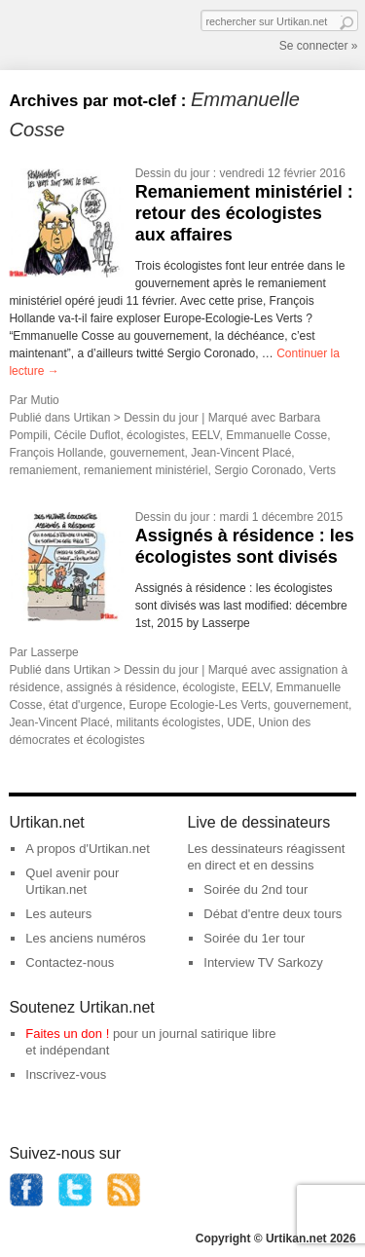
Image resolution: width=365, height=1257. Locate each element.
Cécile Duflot (87, 435)
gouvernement (147, 453)
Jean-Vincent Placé (241, 453)
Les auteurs (58, 913)
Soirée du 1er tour (254, 938)
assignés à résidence (121, 687)
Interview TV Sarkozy (263, 962)
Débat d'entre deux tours (272, 913)
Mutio (44, 400)
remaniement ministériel (145, 470)
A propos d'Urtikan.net (87, 848)
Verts (323, 470)
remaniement (43, 470)
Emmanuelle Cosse (276, 435)
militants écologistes (168, 722)
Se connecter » (318, 46)
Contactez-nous (69, 962)
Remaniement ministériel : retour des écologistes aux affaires (244, 212)
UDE (239, 722)
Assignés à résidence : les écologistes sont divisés (244, 546)
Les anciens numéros (85, 938)
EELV (206, 435)
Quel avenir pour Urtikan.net (72, 881)
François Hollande (56, 453)
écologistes (156, 435)
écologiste (208, 687)
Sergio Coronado (258, 470)
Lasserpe (54, 652)
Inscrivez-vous (65, 1074)
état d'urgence (86, 705)
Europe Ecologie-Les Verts (197, 705)
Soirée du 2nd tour (255, 889)
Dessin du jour (172, 173)
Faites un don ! (67, 1033)
